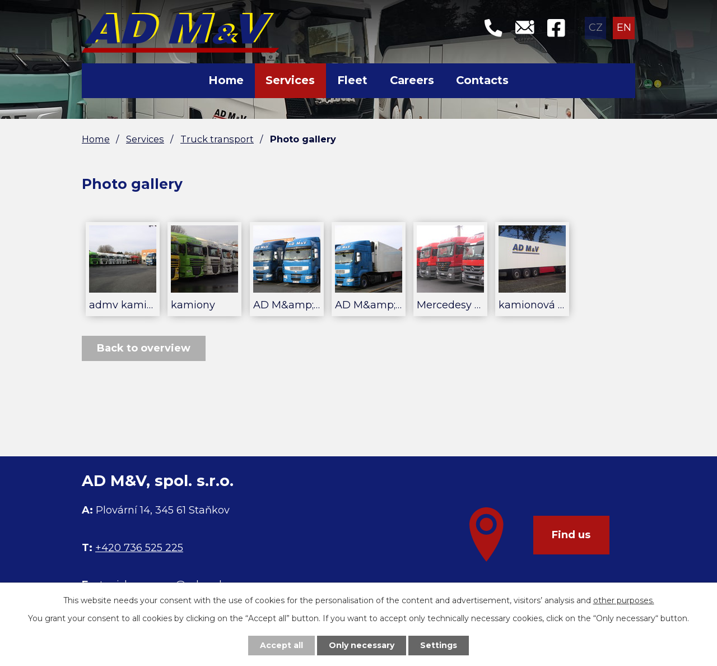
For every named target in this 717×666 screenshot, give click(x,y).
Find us (571, 535)
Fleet (352, 80)
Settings (438, 645)
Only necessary (361, 645)
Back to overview (143, 348)
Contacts (482, 80)
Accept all (281, 645)
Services (290, 80)
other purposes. (623, 600)
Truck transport (217, 139)
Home (226, 80)
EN (624, 27)
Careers (412, 80)
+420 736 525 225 (139, 548)
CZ (596, 27)
